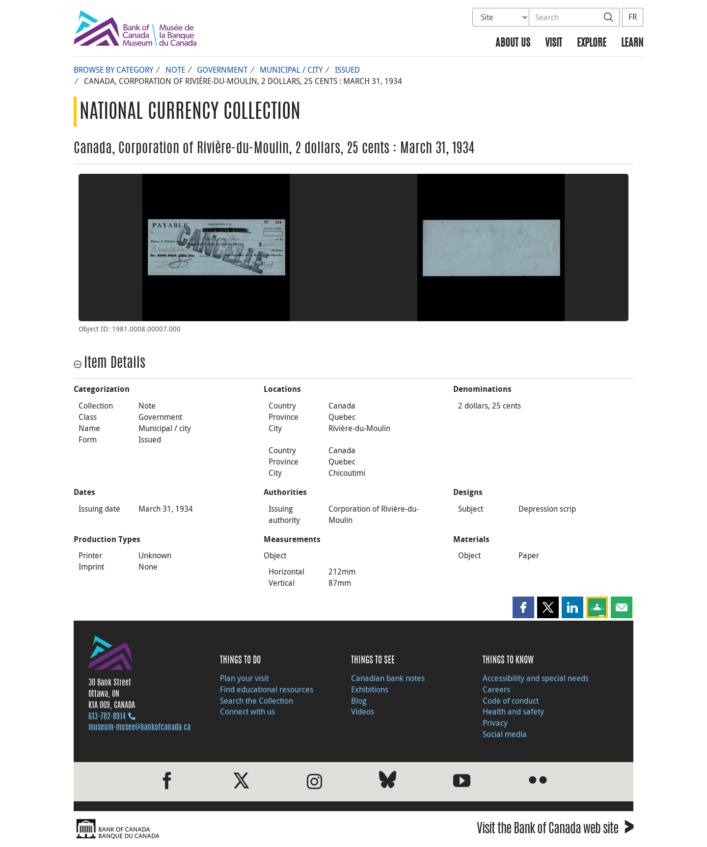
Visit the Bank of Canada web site (555, 830)
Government (222, 69)
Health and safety (513, 711)
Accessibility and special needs (536, 678)
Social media (505, 734)
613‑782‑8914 (107, 717)
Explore (591, 43)
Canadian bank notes (388, 678)
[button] (523, 607)
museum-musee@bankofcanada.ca (139, 728)
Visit (553, 43)
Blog (358, 700)
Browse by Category (113, 69)
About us (512, 43)
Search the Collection (256, 700)
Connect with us (247, 711)
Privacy (495, 722)
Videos (362, 711)
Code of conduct (511, 700)
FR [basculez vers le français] (632, 16)
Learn (632, 43)
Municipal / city (291, 69)
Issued (347, 69)
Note (175, 69)
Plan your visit (244, 678)
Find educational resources (266, 689)
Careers (496, 689)
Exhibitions (369, 689)
